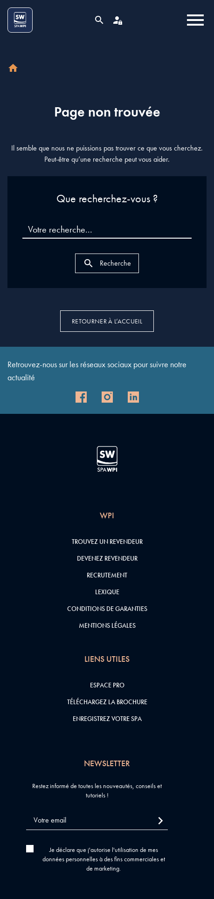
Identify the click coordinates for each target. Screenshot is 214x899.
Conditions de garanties (107, 608)
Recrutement (107, 575)
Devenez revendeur (107, 558)
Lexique (107, 592)
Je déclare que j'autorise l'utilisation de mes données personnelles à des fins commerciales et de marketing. (103, 858)
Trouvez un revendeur (107, 541)
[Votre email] (97, 820)
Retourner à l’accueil (107, 321)
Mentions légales (107, 625)
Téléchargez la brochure (107, 702)
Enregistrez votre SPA (107, 718)
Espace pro (107, 685)
